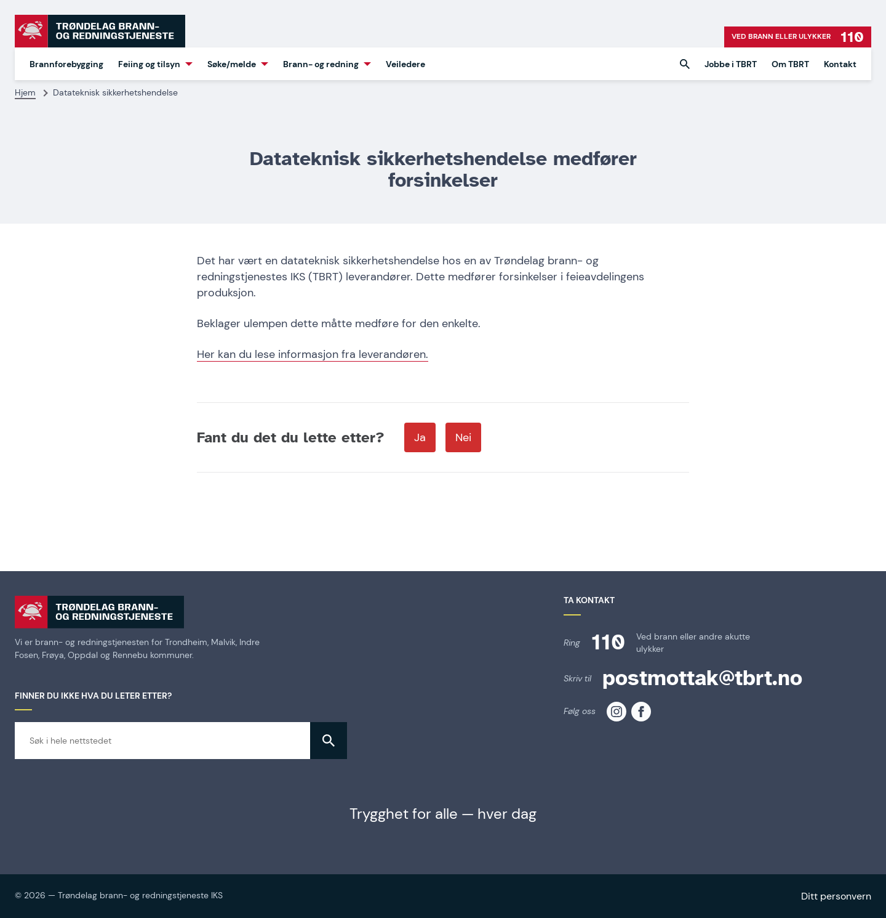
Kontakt (840, 64)
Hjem (25, 92)
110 (608, 642)
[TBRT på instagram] (616, 711)
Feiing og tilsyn (149, 64)
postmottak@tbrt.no (702, 678)
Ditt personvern (836, 896)
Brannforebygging (66, 64)
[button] (684, 64)
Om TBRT (790, 64)
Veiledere (405, 64)
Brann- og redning (321, 64)
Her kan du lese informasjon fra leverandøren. (312, 354)
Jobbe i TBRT (730, 64)
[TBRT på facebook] (641, 711)
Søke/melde (231, 64)
